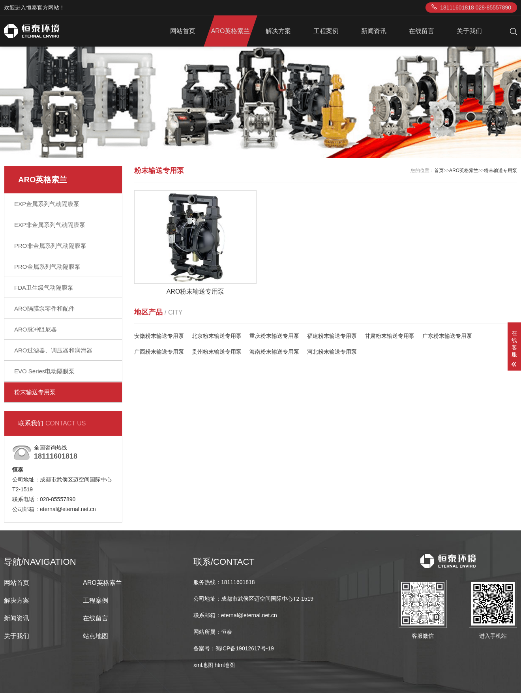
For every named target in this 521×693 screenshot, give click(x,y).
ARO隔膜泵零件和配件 (44, 308)
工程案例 (326, 31)
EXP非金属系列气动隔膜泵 (49, 224)
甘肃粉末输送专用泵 (389, 336)
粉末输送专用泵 (35, 392)
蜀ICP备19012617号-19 (245, 648)
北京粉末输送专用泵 (217, 336)
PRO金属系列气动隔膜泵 (47, 266)
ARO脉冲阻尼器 (35, 329)
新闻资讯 (373, 31)
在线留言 (421, 31)
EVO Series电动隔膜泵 (44, 371)
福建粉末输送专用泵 (332, 336)
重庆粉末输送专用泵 (274, 336)
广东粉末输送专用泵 (447, 336)
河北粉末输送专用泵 (332, 351)
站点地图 (95, 636)
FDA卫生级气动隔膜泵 (43, 287)
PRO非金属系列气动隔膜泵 (50, 245)
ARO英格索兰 (230, 31)
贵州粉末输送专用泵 (217, 351)
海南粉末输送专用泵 (274, 351)
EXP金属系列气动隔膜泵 (46, 203)
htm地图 (225, 665)
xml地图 (203, 665)
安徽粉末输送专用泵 (159, 336)
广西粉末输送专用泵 (159, 351)
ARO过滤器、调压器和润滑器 (53, 350)
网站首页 (182, 31)
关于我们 (469, 31)
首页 (439, 170)
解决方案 (278, 31)
